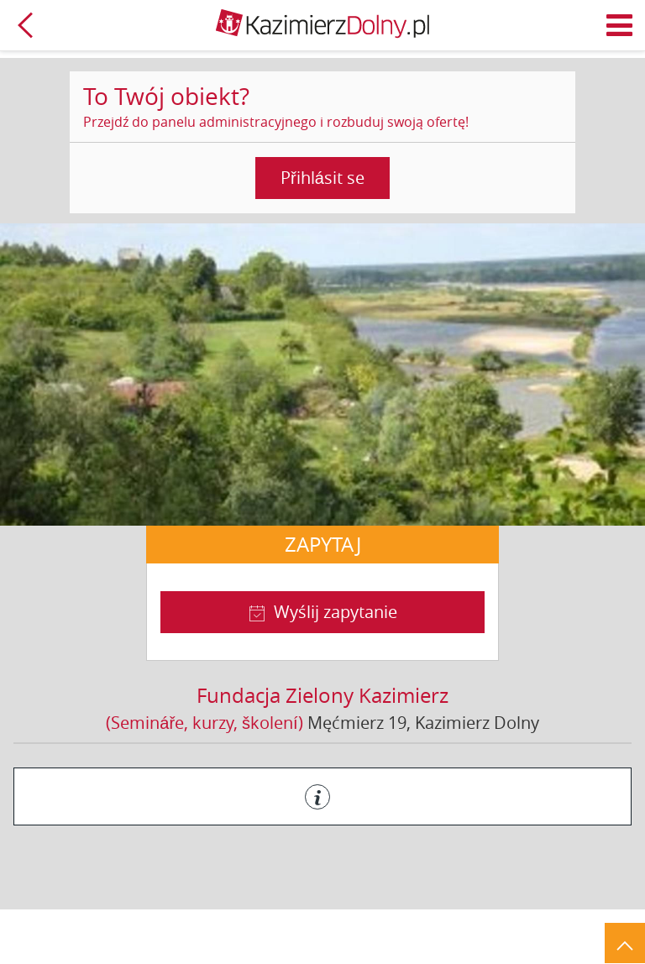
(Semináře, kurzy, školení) (204, 722)
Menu (620, 25)
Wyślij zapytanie (335, 611)
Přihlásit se (322, 177)
